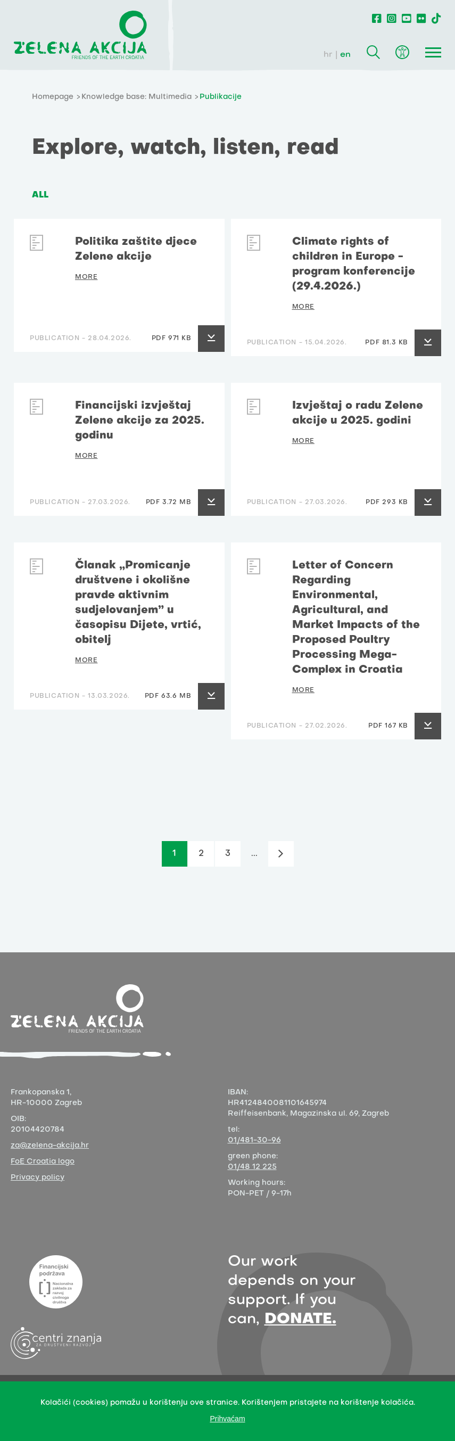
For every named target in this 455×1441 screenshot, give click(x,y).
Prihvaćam (227, 1418)
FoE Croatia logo (43, 1161)
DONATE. (300, 1319)
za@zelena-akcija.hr (50, 1145)
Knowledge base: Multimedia (136, 97)
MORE (86, 277)
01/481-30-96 (254, 1140)
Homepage (52, 97)
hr (328, 55)
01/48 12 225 (252, 1167)
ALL (40, 195)
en (345, 55)
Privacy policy (37, 1177)
